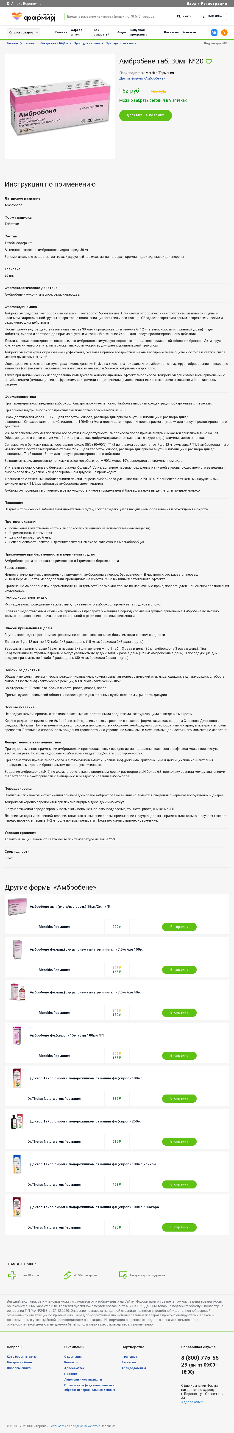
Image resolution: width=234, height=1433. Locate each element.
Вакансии (171, 32)
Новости (70, 1373)
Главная (61, 32)
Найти (184, 16)
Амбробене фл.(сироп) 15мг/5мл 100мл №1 (67, 1035)
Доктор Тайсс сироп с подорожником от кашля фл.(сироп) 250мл (86, 1121)
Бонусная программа (138, 32)
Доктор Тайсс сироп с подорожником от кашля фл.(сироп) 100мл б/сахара (94, 1207)
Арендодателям (134, 1368)
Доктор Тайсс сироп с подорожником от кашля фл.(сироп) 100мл (86, 1078)
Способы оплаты (19, 1368)
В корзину (179, 927)
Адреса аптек (76, 32)
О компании (73, 1356)
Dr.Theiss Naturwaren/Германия (54, 1099)
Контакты (189, 32)
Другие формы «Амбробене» (142, 78)
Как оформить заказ (21, 1356)
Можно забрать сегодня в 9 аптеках (153, 100)
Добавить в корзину (145, 115)
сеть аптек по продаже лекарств (74, 1426)
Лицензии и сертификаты (83, 1379)
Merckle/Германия (54, 927)
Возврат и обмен (19, 1362)
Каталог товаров (21, 32)
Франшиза (129, 1356)
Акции (122, 32)
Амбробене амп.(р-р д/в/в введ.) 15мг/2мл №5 (70, 907)
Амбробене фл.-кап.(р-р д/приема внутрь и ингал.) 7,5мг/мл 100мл (87, 949)
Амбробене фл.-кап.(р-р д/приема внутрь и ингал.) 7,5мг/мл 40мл (86, 992)
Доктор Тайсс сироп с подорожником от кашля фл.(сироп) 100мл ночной (93, 1164)
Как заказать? (101, 32)
